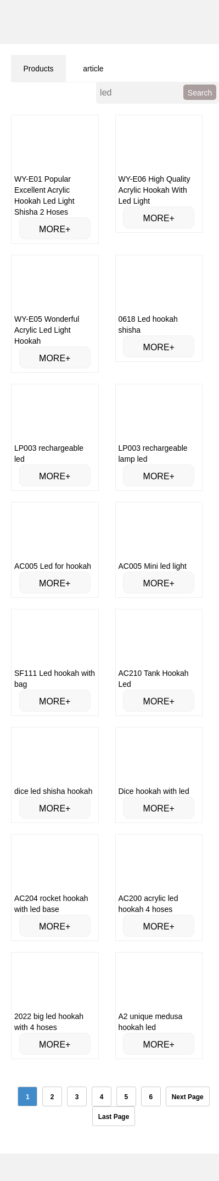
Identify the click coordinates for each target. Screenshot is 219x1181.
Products (38, 68)
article (93, 68)
